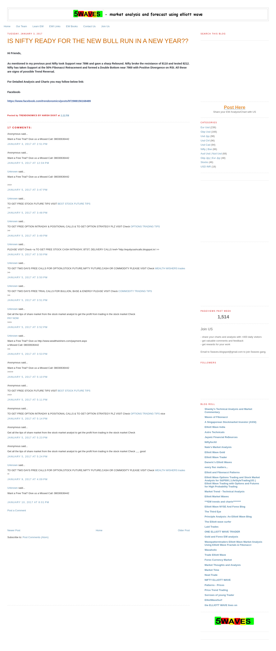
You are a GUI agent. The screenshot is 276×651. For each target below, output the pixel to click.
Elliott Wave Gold (215, 452)
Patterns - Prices (214, 585)
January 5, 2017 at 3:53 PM (27, 353)
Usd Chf (205, 140)
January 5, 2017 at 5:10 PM (27, 376)
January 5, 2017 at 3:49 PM (27, 235)
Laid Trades (212, 526)
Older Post (184, 530)
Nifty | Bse (207, 149)
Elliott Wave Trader (216, 457)
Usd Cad (206, 144)
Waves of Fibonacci (216, 417)
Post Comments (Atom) (35, 537)
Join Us (105, 26)
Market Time (212, 570)
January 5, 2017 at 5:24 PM (27, 456)
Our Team (21, 26)
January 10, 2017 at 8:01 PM (28, 502)
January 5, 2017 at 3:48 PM (27, 212)
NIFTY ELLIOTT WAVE (218, 579)
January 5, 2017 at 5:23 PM (27, 437)
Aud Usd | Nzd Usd (212, 153)
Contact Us (89, 26)
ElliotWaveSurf (213, 600)
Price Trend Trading (216, 590)
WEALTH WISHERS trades (170, 268)
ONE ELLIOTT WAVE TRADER (222, 531)
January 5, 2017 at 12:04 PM (28, 163)
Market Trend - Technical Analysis (225, 491)
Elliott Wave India (215, 427)
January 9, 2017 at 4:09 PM (27, 479)
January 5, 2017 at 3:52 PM (27, 327)
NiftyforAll (211, 442)
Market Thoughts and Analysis (223, 565)
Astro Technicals (215, 432)
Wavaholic (211, 549)
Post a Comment (16, 510)
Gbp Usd (206, 131)
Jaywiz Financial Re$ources (221, 437)
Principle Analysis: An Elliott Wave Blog (228, 516)
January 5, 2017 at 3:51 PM (27, 300)
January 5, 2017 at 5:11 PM (27, 399)
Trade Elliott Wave (215, 554)
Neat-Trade (211, 575)
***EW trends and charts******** (223, 501)
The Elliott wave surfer (218, 521)
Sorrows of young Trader (219, 595)
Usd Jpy (205, 136)
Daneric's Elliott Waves (218, 462)
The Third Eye (213, 511)
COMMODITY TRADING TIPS (135, 291)
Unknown (12, 171)
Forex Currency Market (218, 559)
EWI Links (55, 26)
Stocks (205, 162)
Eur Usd (205, 127)
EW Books (72, 26)
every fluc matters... (216, 467)
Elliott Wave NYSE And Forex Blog (225, 506)
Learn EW (38, 26)
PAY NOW (13, 318)
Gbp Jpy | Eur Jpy (211, 158)
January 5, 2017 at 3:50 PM (27, 254)
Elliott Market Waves (217, 496)
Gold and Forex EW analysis (221, 536)
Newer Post (13, 530)
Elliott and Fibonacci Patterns (222, 472)
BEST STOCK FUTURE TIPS (74, 203)
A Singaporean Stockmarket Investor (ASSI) (230, 422)
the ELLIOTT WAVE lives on (221, 605)
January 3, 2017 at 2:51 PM (27, 144)
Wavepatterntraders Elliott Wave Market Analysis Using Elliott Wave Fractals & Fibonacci (233, 543)
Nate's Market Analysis (218, 447)
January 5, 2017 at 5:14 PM (27, 418)
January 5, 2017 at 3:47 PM (27, 189)
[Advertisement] (52, 520)
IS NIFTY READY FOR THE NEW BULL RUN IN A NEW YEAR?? (97, 41)
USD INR (206, 166)
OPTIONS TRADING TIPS (145, 226)
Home (7, 26)
